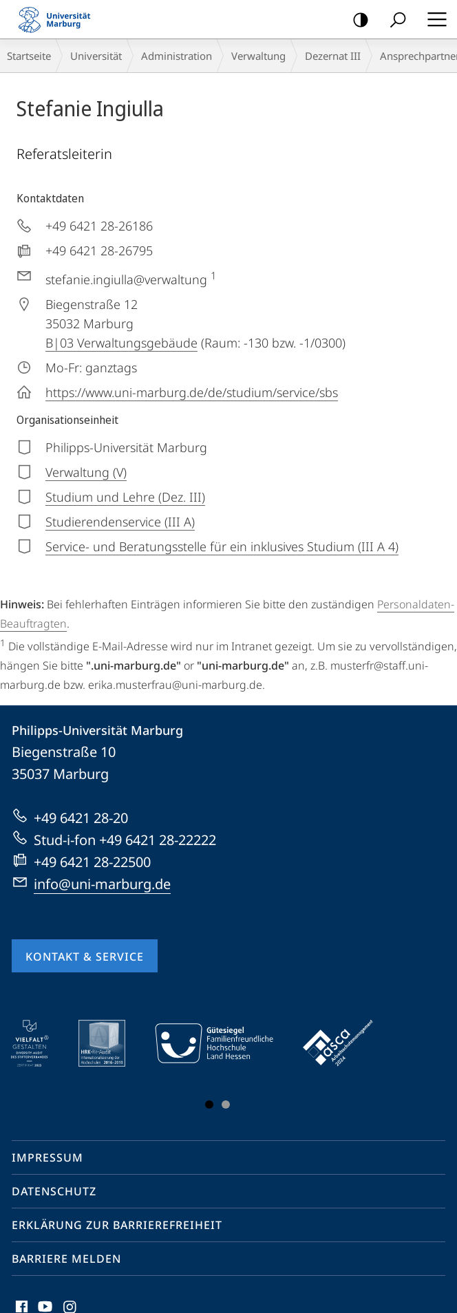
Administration (176, 56)
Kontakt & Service (84, 956)
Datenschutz (54, 1191)
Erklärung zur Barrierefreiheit (117, 1224)
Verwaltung (258, 56)
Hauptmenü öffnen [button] (432, 19)
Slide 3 (226, 1104)
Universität (96, 56)
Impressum (47, 1157)
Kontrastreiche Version (356, 20)
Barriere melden (66, 1258)
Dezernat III (333, 56)
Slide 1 (209, 1104)
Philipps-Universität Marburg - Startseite (58, 19)
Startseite (29, 56)
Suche (393, 20)
